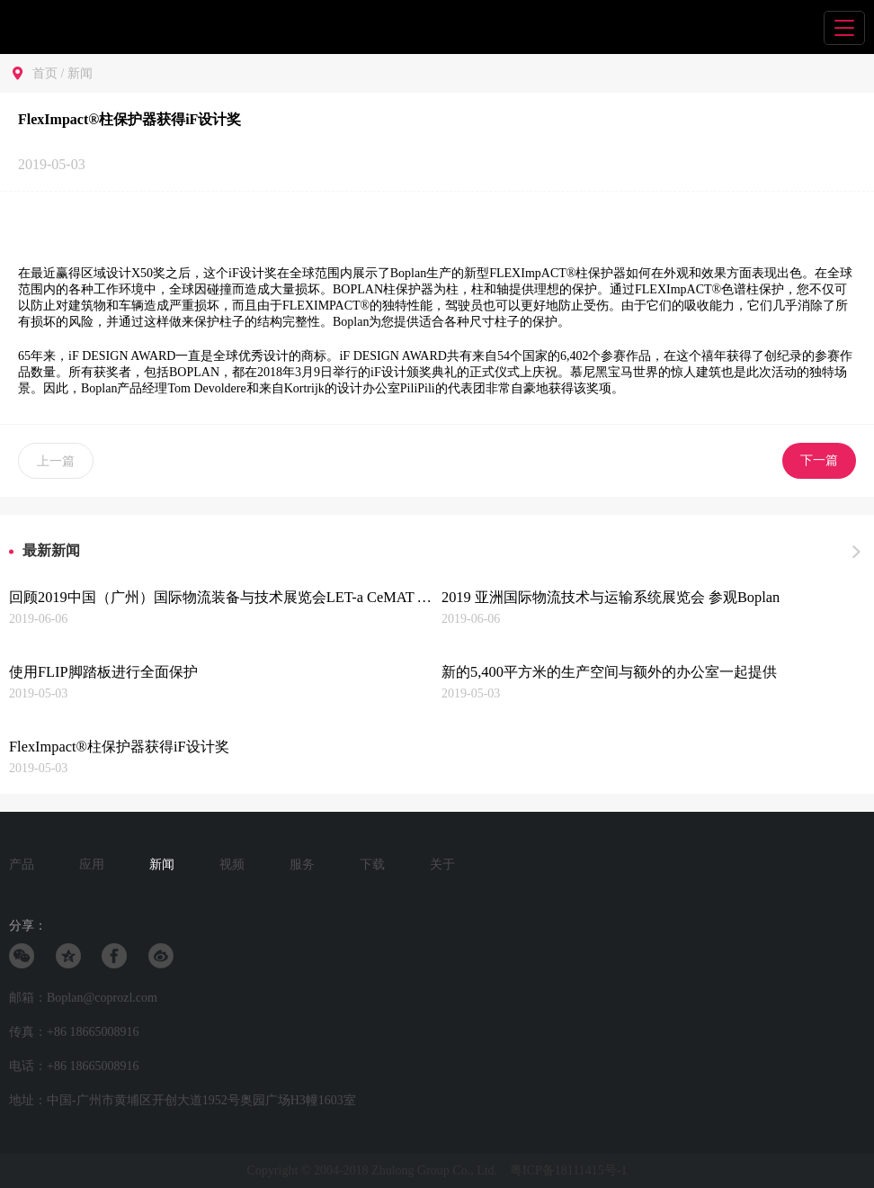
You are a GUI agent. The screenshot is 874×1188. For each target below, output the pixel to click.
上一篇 (56, 461)
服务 (302, 864)
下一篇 (819, 460)
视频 (232, 864)
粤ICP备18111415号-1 (568, 1170)
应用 (91, 864)
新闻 (80, 73)
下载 (372, 864)
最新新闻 (51, 550)
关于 (442, 864)
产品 (21, 864)
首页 (45, 73)
